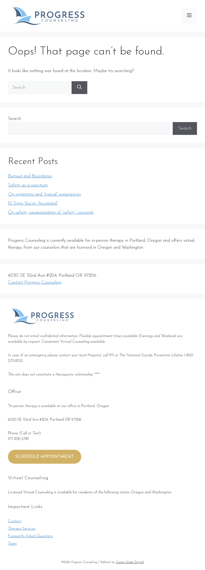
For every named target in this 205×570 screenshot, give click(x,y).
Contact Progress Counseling (34, 282)
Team (12, 544)
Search (14, 118)
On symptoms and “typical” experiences (44, 194)
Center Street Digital (130, 562)
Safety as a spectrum (28, 185)
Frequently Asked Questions (30, 536)
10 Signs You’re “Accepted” (33, 203)
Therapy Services (22, 529)
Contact (14, 521)
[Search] (79, 87)
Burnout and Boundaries (30, 176)
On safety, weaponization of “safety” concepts (51, 212)
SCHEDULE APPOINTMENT (44, 457)
